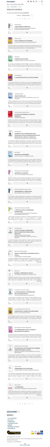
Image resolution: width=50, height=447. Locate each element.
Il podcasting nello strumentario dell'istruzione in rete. (25, 292)
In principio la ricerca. (21, 173)
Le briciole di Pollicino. (21, 59)
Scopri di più (39, 262)
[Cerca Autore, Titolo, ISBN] (25, 4)
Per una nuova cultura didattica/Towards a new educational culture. (27, 349)
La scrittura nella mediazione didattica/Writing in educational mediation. (24, 232)
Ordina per (19, 15)
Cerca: (8, 4)
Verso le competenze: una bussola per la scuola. (27, 254)
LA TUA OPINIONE (12, 418)
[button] (28, 1)
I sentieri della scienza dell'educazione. (27, 311)
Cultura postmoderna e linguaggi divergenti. (25, 115)
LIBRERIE (10, 425)
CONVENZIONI (11, 421)
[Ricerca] (42, 4)
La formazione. (19, 387)
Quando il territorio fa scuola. (24, 273)
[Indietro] (17, 19)
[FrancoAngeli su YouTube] (12, 415)
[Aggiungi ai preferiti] (27, 32)
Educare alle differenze (22, 154)
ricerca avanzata (14, 6)
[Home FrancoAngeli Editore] (12, 1)
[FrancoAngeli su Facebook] (7, 415)
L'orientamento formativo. (23, 26)
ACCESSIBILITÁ (11, 428)
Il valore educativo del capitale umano (26, 77)
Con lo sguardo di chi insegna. (24, 40)
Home (8, 6)
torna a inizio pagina (25, 445)
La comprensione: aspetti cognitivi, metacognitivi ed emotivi (25, 330)
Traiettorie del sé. (20, 96)
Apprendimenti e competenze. (23, 191)
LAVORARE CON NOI (13, 423)
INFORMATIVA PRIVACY (14, 426)
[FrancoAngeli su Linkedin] (9, 415)
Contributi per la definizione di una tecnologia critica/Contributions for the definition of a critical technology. (27, 135)
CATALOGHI (10, 420)
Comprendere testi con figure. (24, 368)
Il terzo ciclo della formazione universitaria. (24, 210)
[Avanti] (32, 19)
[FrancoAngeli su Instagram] (11, 415)
